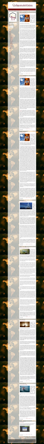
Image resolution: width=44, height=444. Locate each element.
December (11, 35)
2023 (10, 31)
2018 (10, 34)
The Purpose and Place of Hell (23, 13)
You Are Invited (22, 422)
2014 (10, 58)
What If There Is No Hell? (11, 39)
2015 (10, 57)
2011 (10, 60)
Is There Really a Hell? (22, 132)
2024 (10, 30)
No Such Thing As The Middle (23, 384)
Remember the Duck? (22, 320)
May (10, 51)
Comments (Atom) (24, 438)
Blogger (25, 441)
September (11, 48)
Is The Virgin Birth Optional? (23, 201)
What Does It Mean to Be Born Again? (11, 43)
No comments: (29, 197)
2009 (10, 62)
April (10, 52)
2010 (10, 61)
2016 (10, 56)
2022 (10, 32)
